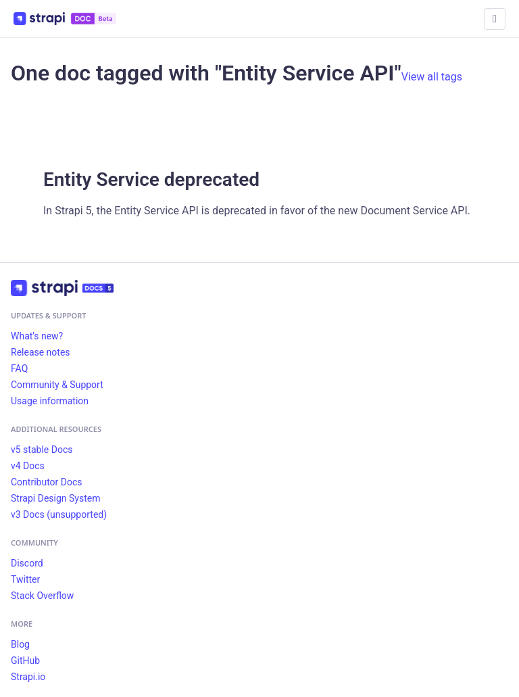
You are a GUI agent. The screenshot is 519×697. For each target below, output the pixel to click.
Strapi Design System (55, 498)
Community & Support (57, 384)
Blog (20, 644)
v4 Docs (28, 465)
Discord (27, 563)
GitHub (25, 660)
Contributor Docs (46, 482)
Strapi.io (28, 676)
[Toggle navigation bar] (494, 19)
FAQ (19, 368)
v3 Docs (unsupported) (59, 514)
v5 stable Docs (41, 449)
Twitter (25, 579)
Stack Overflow (42, 595)
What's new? (37, 336)
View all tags (431, 76)
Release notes (40, 352)
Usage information (50, 400)
